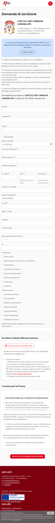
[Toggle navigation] (50, 4)
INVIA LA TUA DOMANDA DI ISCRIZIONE (27, 456)
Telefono (5, 220)
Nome (4, 107)
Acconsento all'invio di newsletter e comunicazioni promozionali (25, 444)
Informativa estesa (17, 519)
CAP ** (22, 174)
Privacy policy (6, 508)
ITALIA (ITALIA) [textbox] (8, 198)
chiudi (50, 513)
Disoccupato (9, 257)
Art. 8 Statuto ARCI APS (22, 374)
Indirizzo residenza (9, 166)
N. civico (5, 174)
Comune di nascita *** (10, 149)
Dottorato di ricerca (11, 319)
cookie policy (16, 508)
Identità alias (8, 137)
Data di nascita (7, 141)
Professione (6, 253)
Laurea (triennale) (10, 311)
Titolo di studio (7, 290)
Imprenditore (9, 265)
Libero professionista (12, 278)
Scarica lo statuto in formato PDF (18, 346)
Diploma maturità (10, 307)
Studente (7, 286)
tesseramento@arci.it (12, 480)
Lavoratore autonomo (12, 269)
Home (4, 9)
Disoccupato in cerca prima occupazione (19, 261)
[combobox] (27, 152)
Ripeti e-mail (6, 211)
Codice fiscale (7, 228)
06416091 (7, 485)
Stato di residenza (8, 195)
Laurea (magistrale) (11, 315)
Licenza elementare (11, 294)
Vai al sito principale (8, 510)
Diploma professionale (12, 303)
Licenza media (9, 298)
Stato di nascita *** (9, 157)
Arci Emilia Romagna (14, 501)
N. (2, 244)
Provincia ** (42, 174)
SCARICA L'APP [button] (27, 52)
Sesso (4, 126)
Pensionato (8, 282)
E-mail (4, 203)
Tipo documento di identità (12, 236)
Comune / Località (8, 187)
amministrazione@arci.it (12, 483)
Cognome (5, 116)
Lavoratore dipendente (12, 273)
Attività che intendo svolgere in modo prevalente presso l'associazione (23, 325)
